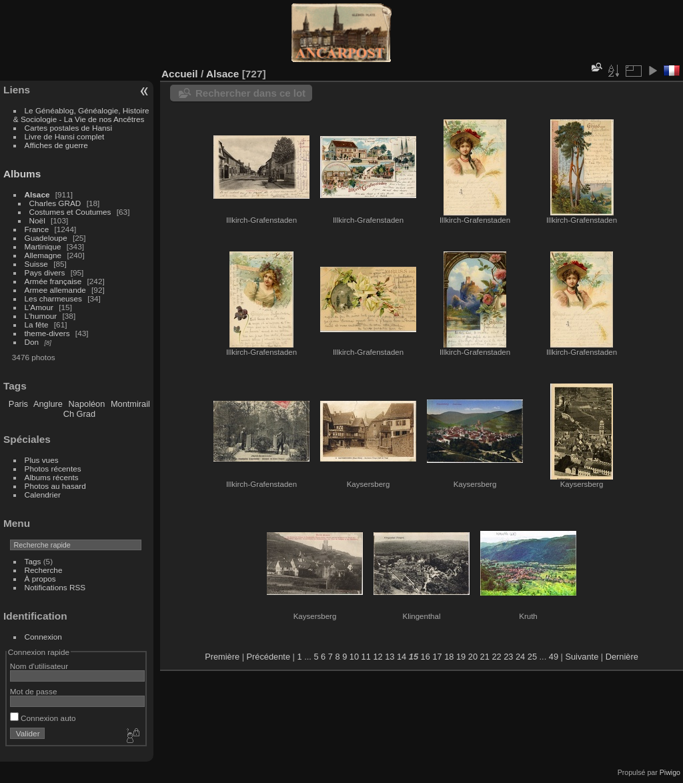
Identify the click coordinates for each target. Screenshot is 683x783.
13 (389, 657)
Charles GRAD (55, 203)
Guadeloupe (46, 237)
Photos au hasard (55, 486)
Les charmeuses (53, 298)
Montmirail (130, 404)
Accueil (179, 73)
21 (485, 657)
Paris (18, 404)
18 (449, 657)
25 (532, 657)
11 (366, 657)
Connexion (43, 636)
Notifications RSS (55, 587)
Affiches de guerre (56, 145)
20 (473, 657)
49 (553, 657)
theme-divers (47, 333)
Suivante (581, 657)
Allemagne (43, 255)
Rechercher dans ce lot (250, 93)
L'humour (41, 315)
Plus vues (42, 460)
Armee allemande (55, 289)
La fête (37, 324)
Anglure (48, 404)
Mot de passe (33, 691)
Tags (33, 561)
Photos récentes (53, 468)
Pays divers (45, 272)
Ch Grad (79, 414)
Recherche (44, 570)
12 (377, 657)
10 (354, 657)
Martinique (43, 246)
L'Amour (39, 307)
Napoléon (87, 404)
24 (520, 657)
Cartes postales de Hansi (68, 127)
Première (222, 657)
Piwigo (670, 772)
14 (401, 657)
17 (437, 657)
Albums (22, 173)
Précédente (268, 657)
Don (32, 341)
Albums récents (52, 477)
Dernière (622, 657)
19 (461, 657)
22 (496, 657)
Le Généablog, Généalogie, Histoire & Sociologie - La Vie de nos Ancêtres (81, 114)
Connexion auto (43, 718)
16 (425, 657)
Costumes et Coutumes (70, 211)
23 (508, 657)
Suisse (36, 263)
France (37, 229)
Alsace (37, 194)
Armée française (53, 281)
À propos (40, 578)
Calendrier (43, 494)
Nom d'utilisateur (39, 666)
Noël (37, 220)
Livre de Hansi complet (65, 136)
